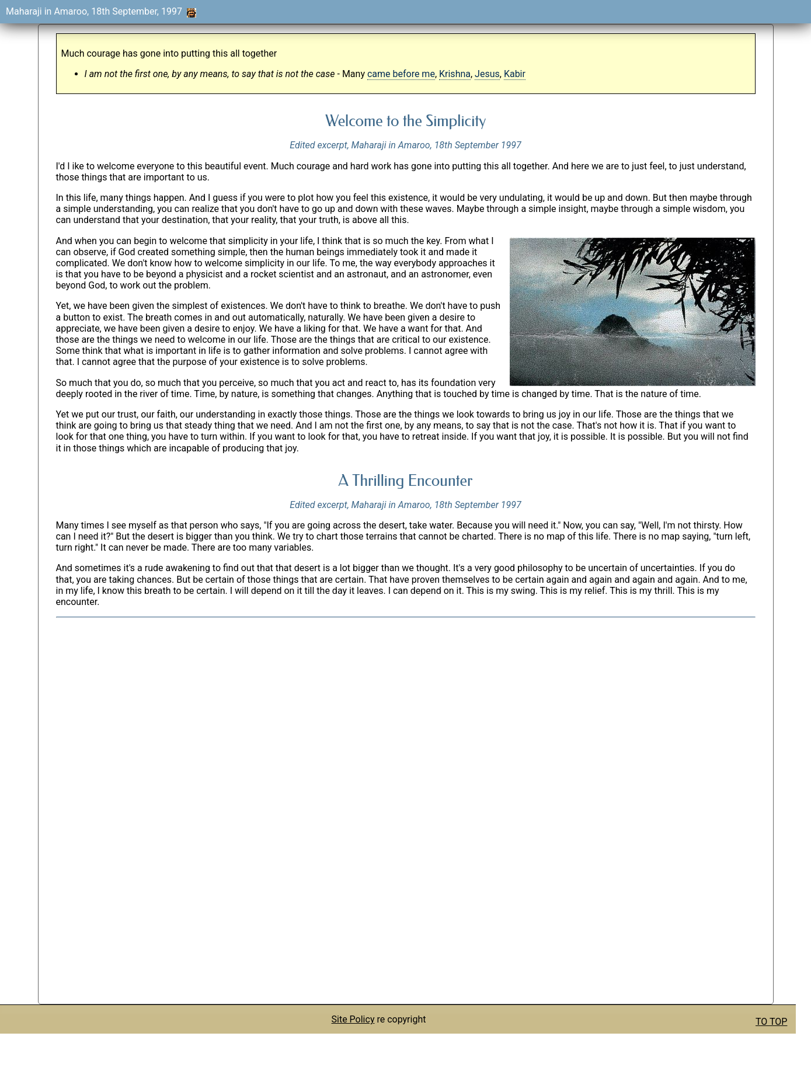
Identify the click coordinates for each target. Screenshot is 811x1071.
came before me (401, 73)
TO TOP (771, 1021)
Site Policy (353, 1019)
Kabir (514, 73)
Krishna (455, 73)
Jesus (487, 73)
